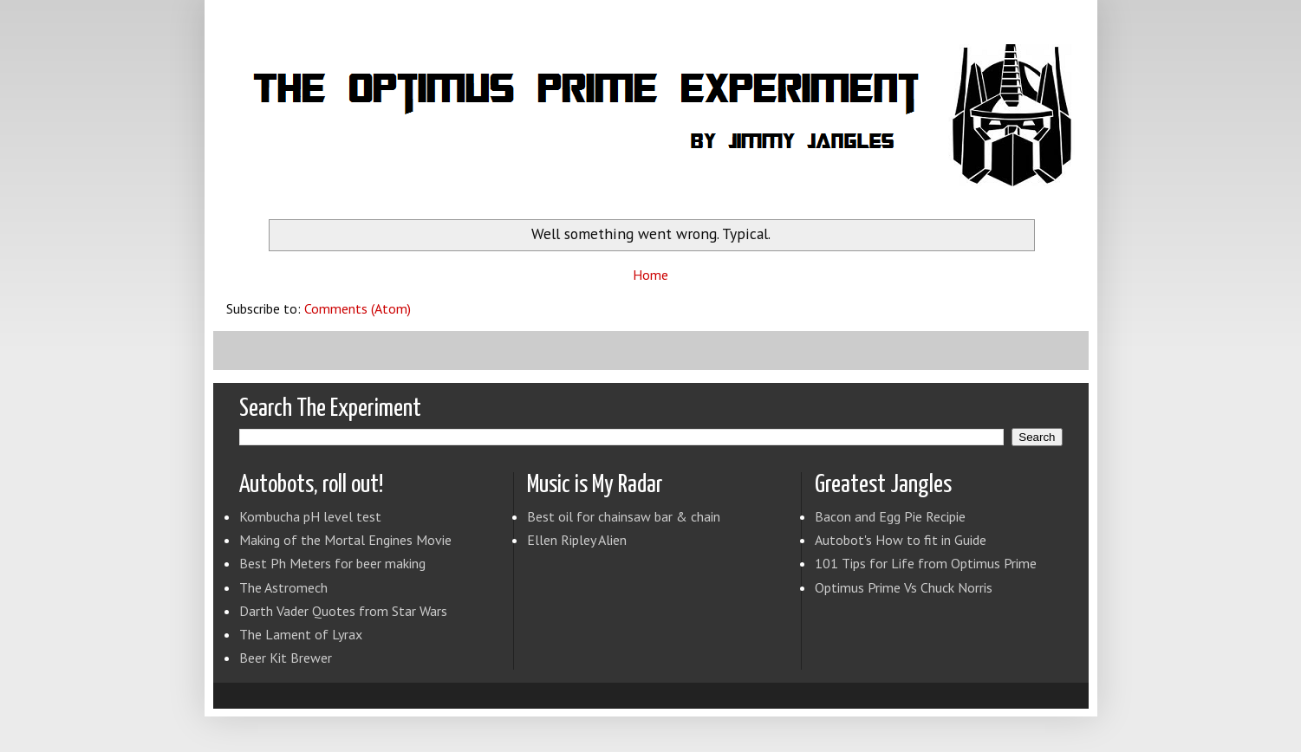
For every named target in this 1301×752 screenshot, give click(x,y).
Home (650, 274)
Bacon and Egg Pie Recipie (890, 516)
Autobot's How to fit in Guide (900, 539)
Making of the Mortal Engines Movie (345, 539)
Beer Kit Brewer (285, 657)
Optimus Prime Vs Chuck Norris (903, 587)
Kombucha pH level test (310, 516)
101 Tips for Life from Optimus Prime (926, 563)
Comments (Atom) (357, 308)
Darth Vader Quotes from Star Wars (343, 610)
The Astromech (283, 587)
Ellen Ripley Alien (577, 539)
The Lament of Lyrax (300, 634)
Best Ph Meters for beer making (332, 563)
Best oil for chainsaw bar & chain (623, 516)
